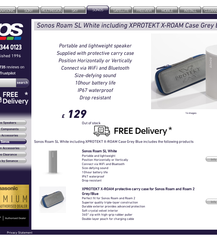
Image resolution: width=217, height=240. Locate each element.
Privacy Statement (19, 232)
